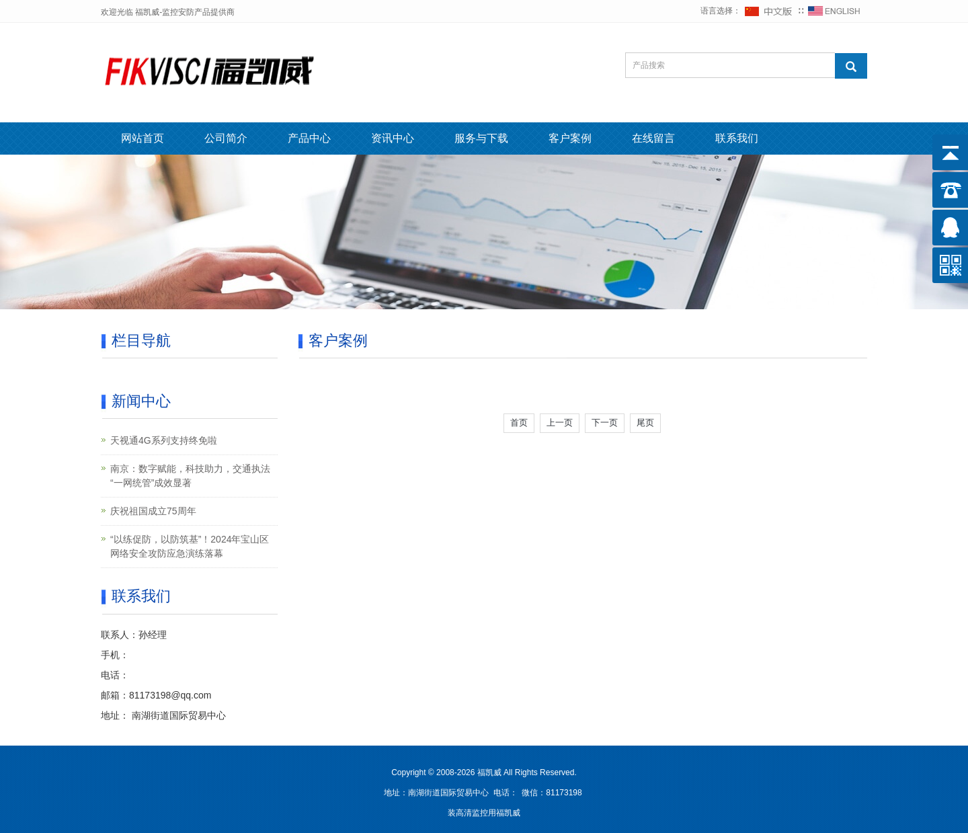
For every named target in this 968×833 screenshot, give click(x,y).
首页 (519, 423)
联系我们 (736, 138)
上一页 (560, 423)
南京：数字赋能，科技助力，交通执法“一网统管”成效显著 (190, 475)
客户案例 (570, 138)
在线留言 (653, 138)
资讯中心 (392, 138)
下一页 (605, 423)
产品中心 (309, 138)
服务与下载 (481, 138)
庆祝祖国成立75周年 (153, 511)
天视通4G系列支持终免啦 (163, 440)
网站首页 (142, 138)
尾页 (645, 423)
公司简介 (225, 138)
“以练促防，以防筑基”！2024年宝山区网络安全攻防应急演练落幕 (189, 546)
